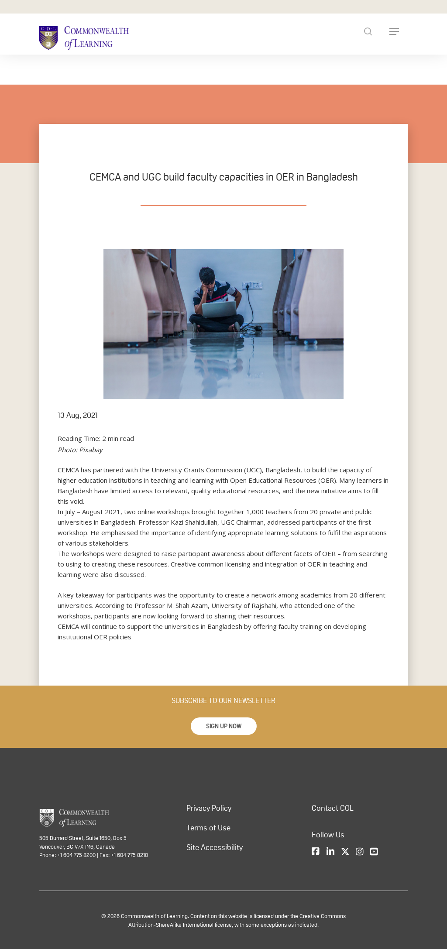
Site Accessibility (214, 847)
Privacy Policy (208, 808)
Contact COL (333, 808)
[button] (224, 726)
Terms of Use (208, 827)
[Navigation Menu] (394, 31)
